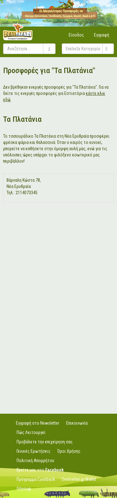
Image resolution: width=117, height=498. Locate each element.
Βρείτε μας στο (40, 469)
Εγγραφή (101, 34)
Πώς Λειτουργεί (31, 432)
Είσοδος (76, 34)
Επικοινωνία (77, 423)
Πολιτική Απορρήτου (35, 460)
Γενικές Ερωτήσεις (34, 451)
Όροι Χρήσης (68, 451)
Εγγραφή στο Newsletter (37, 423)
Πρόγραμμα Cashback (36, 479)
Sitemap (24, 488)
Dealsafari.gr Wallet (79, 479)
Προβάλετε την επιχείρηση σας (45, 441)
